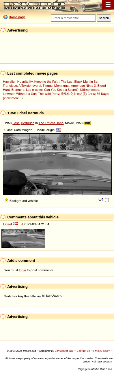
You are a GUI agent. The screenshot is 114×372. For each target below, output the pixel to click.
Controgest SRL (64, 350)
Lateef (7, 224)
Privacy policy (101, 350)
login (22, 270)
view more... (13, 98)
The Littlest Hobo (51, 123)
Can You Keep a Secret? (61, 90)
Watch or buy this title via (32, 296)
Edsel (16, 123)
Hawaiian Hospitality (18, 82)
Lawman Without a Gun (20, 94)
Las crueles (34, 90)
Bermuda (27, 123)
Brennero (18, 90)
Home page (17, 17)
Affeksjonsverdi (29, 86)
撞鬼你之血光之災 (73, 94)
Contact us (83, 350)
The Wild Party (48, 94)
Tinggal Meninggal (56, 86)
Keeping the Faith (46, 82)
